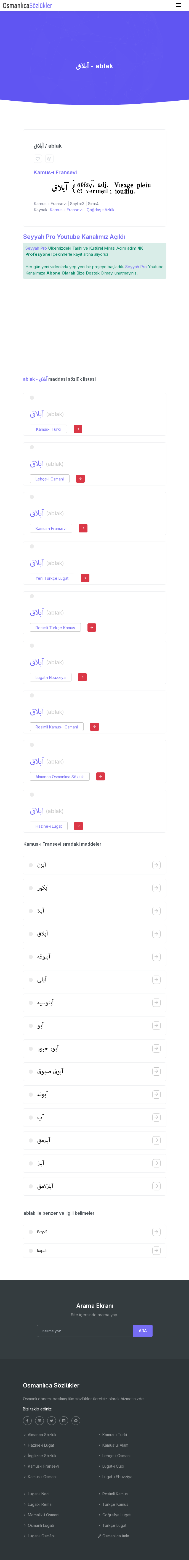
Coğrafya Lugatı (114, 1514)
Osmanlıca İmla (113, 1535)
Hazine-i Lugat (49, 826)
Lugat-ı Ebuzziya (51, 677)
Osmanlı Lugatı (38, 1525)
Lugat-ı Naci (36, 1493)
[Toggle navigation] (178, 5)
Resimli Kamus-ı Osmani (57, 727)
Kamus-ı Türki (48, 429)
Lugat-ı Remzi (37, 1504)
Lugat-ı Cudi (110, 1466)
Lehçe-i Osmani (50, 479)
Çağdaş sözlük (101, 209)
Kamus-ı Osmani (40, 1476)
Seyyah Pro (36, 248)
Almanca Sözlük (40, 1434)
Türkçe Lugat (111, 1525)
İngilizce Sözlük (40, 1455)
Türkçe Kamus (112, 1504)
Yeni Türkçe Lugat (52, 578)
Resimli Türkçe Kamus (55, 627)
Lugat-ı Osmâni (39, 1535)
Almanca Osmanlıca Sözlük (60, 776)
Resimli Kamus (112, 1493)
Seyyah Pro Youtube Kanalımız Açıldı (74, 236)
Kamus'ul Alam (112, 1445)
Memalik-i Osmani (41, 1514)
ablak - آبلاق (35, 379)
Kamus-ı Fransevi (55, 172)
